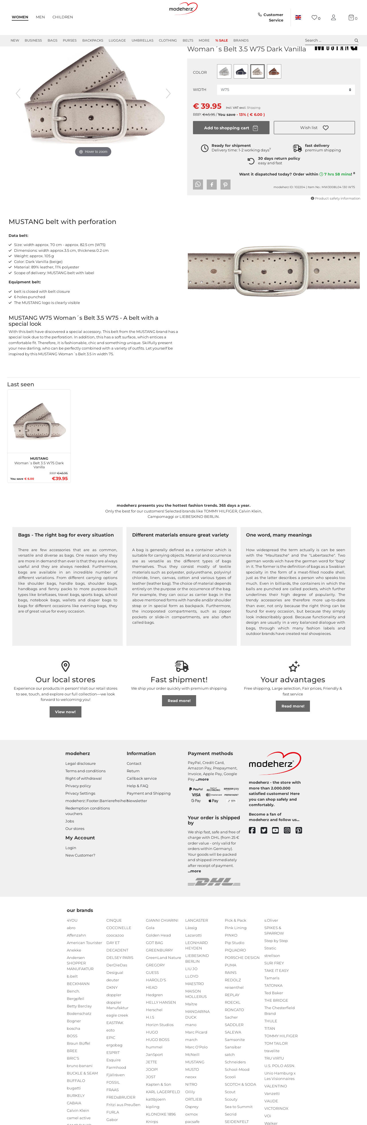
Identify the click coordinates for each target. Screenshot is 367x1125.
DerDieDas (116, 985)
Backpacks (92, 40)
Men (40, 17)
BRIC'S (73, 1079)
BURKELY (76, 1116)
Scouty (231, 1120)
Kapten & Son (158, 1105)
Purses (70, 40)
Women (20, 17)
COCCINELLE (118, 948)
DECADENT (117, 970)
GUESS (152, 993)
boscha (73, 1049)
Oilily (190, 1112)
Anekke (74, 970)
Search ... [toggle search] (331, 40)
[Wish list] (316, 17)
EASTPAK (114, 1043)
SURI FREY (274, 983)
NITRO (191, 1105)
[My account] (334, 18)
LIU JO (191, 989)
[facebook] (255, 851)
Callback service (142, 799)
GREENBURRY (159, 970)
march (191, 1060)
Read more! (179, 721)
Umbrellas (142, 40)
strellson (272, 976)
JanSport (154, 1075)
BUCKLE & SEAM (82, 1093)
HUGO (152, 1052)
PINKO (231, 956)
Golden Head (158, 956)
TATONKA (273, 1006)
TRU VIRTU (274, 1079)
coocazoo (115, 956)
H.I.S (150, 1038)
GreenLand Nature (163, 978)
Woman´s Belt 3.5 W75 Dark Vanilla (39, 482)
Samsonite (235, 1060)
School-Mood (237, 1090)
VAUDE (271, 1121)
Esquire (113, 1080)
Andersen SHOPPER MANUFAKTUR (80, 984)
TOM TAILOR (276, 1064)
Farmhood (116, 1088)
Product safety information (335, 219)
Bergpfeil (75, 1019)
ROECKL (233, 1023)
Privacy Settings (80, 814)
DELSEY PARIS (119, 978)
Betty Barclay (79, 1026)
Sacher (231, 1038)
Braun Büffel (78, 1064)
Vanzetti (272, 1114)
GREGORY (155, 985)
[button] (314, 148)
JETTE (151, 1082)
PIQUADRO (235, 970)
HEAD (151, 1008)
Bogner (74, 1041)
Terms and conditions (85, 791)
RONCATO (234, 1030)
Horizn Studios (159, 1045)
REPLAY (232, 1015)
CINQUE (114, 941)
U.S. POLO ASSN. (279, 1086)
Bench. (73, 1011)
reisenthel (234, 1008)
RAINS (231, 993)
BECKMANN (78, 1004)
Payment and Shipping (149, 814)
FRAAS (112, 1110)
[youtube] (278, 851)
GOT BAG (154, 963)
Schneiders (235, 1082)
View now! (65, 732)
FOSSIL (113, 1103)
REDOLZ (233, 1000)
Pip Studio (234, 963)
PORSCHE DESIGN (242, 978)
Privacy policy (78, 806)
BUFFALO (76, 1101)
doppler (113, 1015)
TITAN (269, 1049)
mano (190, 1045)
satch (230, 1075)
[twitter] (266, 851)
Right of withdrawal (83, 799)
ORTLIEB (193, 1120)
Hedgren (154, 1015)
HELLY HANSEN (161, 1023)
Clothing (168, 40)
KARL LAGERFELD (163, 1112)
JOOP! (152, 1090)
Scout (230, 1112)
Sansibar (233, 1067)
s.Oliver (271, 941)
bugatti (74, 1108)
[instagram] (290, 851)
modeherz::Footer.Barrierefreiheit (96, 821)
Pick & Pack (235, 941)
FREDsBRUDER (120, 1118)
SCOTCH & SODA (240, 1105)
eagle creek (117, 1036)
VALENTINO (275, 1106)
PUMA (230, 985)
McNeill (192, 1075)
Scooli (230, 1097)
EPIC (110, 1058)
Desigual (114, 993)
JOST (150, 1097)
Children (62, 17)
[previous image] (18, 114)
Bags (52, 40)
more (203, 800)
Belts (188, 40)
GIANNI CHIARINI (162, 941)
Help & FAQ (137, 806)
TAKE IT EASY (276, 991)
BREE (72, 1071)
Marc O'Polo (196, 1067)
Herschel (154, 1030)
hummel (154, 1067)
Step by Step (276, 961)
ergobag (114, 1065)
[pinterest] (301, 851)
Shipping (253, 128)
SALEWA (233, 1052)
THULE (270, 1041)
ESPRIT (113, 1073)
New (15, 40)
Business (33, 40)
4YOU (72, 941)
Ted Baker (273, 1013)
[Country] (298, 17)
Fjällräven (115, 1095)
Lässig (191, 948)
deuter (112, 1000)
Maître (191, 1024)
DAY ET (113, 963)
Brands (241, 40)
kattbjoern (156, 1120)
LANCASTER (196, 941)
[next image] (168, 114)
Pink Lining (236, 948)
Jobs (69, 841)
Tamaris (271, 998)
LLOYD (191, 997)
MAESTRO (194, 1004)
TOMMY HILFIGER (281, 1056)
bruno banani (80, 1086)
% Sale (221, 40)
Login (70, 868)
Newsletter (137, 821)
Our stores (74, 849)
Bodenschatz (79, 1034)
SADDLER (234, 1045)
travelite (272, 1071)
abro (71, 948)
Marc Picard (196, 1052)
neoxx (190, 1097)
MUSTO (192, 1090)
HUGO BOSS (157, 1060)
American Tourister (84, 963)
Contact (134, 784)
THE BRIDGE (276, 1021)
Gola (150, 948)
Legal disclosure (80, 784)
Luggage (117, 40)
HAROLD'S (156, 1000)
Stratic (270, 968)
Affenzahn (76, 956)
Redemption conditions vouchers (87, 831)
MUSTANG (198, 60)
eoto (110, 1050)
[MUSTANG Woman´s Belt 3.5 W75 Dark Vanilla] (39, 441)
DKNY (112, 1008)
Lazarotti (193, 956)
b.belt (72, 997)
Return (133, 791)
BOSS (72, 1056)
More (204, 40)
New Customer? (80, 876)
